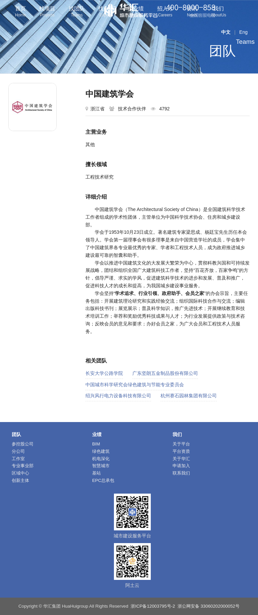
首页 (20, 12)
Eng (243, 32)
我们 (218, 12)
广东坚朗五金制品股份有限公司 (165, 373)
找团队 (77, 12)
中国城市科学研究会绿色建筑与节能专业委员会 (134, 384)
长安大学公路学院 (104, 373)
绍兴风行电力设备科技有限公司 (118, 395)
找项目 (47, 12)
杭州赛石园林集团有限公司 (188, 395)
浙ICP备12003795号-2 (153, 606)
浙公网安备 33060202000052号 (209, 606)
